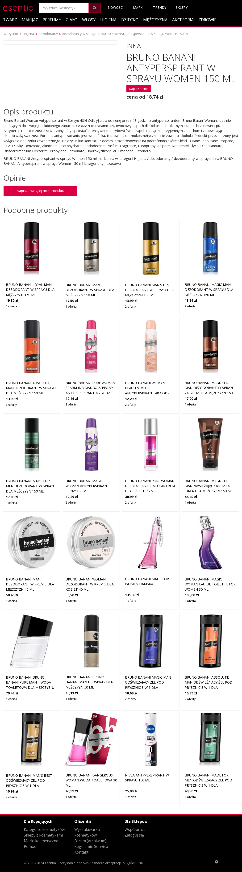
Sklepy (182, 7)
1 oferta (11, 306)
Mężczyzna (155, 19)
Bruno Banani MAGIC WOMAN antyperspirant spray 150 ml (87, 486)
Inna (133, 45)
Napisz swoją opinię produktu (40, 190)
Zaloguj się (134, 835)
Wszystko (11, 33)
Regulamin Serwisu (91, 846)
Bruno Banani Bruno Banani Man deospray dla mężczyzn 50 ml (89, 682)
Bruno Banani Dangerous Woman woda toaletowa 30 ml (91, 780)
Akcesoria (183, 19)
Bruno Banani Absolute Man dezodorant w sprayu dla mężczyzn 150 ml (31, 388)
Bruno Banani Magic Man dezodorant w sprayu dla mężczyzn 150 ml (209, 289)
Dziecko (129, 19)
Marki (138, 7)
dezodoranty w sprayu (79, 33)
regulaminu (133, 862)
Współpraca (135, 829)
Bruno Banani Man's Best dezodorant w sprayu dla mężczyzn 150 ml (149, 290)
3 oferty (11, 404)
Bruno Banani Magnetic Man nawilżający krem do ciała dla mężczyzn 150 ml (209, 486)
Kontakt (81, 852)
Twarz (10, 19)
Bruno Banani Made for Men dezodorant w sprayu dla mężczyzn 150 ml (30, 486)
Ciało (71, 19)
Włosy (89, 19)
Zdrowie (207, 19)
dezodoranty (48, 33)
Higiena (108, 19)
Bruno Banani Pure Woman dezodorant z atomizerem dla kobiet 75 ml (150, 486)
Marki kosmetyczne (41, 840)
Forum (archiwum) (90, 840)
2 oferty (130, 306)
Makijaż (30, 19)
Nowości (116, 7)
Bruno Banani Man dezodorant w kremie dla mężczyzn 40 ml (30, 584)
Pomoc (30, 846)
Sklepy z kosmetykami (43, 835)
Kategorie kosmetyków (44, 829)
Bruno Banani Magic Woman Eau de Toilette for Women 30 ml (210, 584)
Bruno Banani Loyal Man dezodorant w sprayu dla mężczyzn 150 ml (30, 289)
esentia (18, 6)
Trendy (159, 7)
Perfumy (52, 19)
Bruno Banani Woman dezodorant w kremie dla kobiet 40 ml (90, 584)
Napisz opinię (138, 89)
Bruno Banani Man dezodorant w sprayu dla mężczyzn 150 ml (90, 290)
